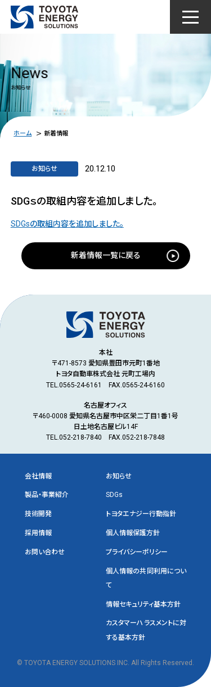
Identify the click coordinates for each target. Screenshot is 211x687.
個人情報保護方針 (133, 533)
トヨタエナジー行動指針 (141, 514)
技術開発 (38, 514)
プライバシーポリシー (137, 552)
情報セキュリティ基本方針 (143, 604)
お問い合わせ (45, 552)
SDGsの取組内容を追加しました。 (67, 223)
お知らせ (119, 476)
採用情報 (38, 533)
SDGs (114, 495)
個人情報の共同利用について (146, 578)
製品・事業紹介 (47, 495)
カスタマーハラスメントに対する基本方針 (146, 630)
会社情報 (38, 476)
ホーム (23, 133)
